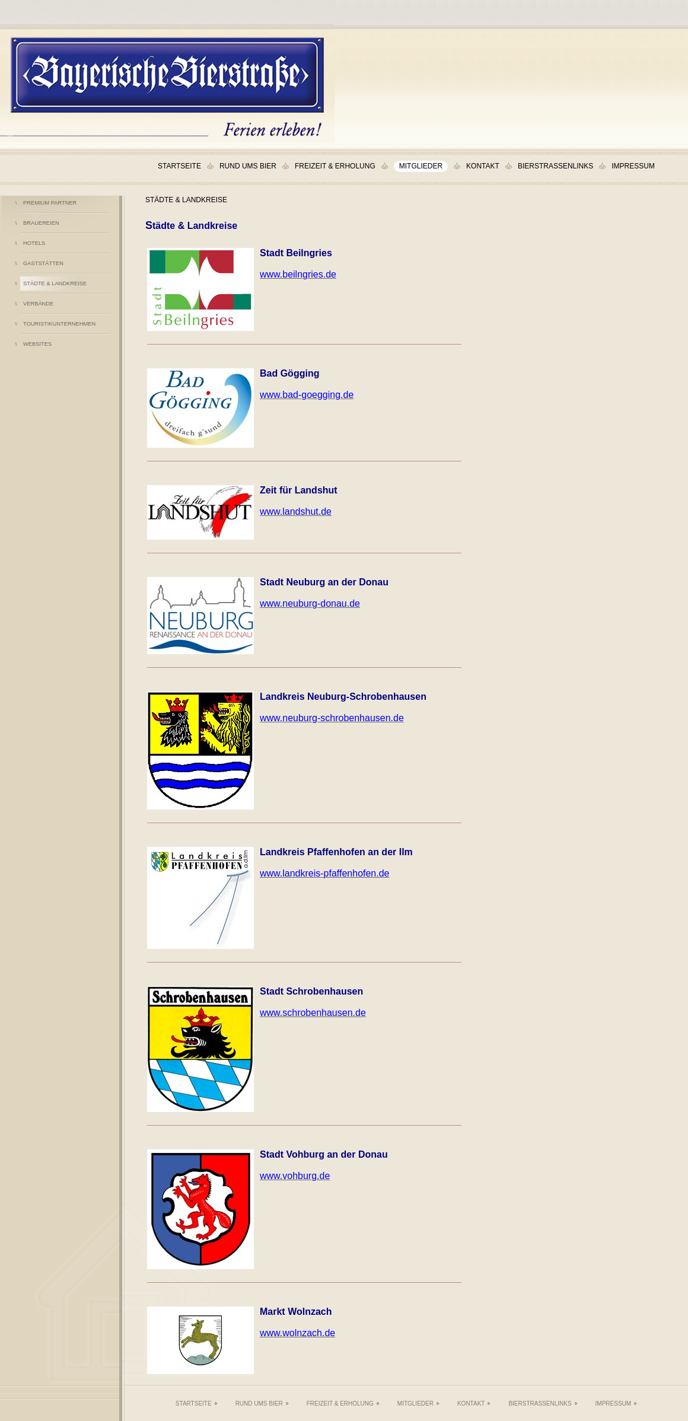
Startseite (179, 166)
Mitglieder (420, 166)
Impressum (633, 166)
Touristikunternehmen (59, 324)
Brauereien (41, 223)
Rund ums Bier (247, 166)
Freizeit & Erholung (335, 166)
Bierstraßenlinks (555, 166)
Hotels (34, 243)
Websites (37, 344)
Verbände (38, 304)
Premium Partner (50, 203)
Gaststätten (43, 263)
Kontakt (482, 166)
